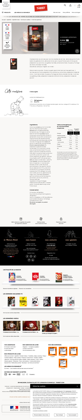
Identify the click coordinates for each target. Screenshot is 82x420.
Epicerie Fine (7, 362)
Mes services (56, 12)
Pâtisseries (15, 361)
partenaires (68, 391)
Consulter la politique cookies (40, 410)
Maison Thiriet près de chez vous (31, 244)
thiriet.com (7, 386)
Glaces (41, 359)
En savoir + (32, 374)
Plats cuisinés (17, 357)
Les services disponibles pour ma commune (19, 386)
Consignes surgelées (34, 346)
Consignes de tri (9, 388)
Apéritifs (9, 19)
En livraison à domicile (9, 346)
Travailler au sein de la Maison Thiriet (71, 244)
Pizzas (44, 356)
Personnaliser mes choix (41, 415)
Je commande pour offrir (29, 350)
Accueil (3, 19)
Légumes (6, 359)
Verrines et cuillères (25, 19)
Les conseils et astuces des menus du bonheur (22, 368)
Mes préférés (66, 12)
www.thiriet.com (58, 391)
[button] (70, 5)
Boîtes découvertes (16, 362)
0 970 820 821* (51, 245)
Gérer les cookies (72, 404)
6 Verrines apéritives (37, 19)
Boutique (24, 362)
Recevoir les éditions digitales (10, 288)
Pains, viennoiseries (24, 361)
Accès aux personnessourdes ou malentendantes (51, 258)
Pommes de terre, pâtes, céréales (18, 359)
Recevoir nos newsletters (25, 288)
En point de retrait (8, 348)
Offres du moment (9, 356)
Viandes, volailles (38, 357)
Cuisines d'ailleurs (8, 357)
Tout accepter (72, 415)
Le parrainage (7, 350)
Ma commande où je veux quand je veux (31, 249)
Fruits (37, 359)
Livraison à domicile (27, 348)
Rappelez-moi (51, 253)
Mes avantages (76, 12)
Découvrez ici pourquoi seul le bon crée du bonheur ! (11, 245)
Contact (22, 388)
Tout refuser (59, 415)
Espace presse (17, 388)
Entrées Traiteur (23, 356)
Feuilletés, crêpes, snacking (35, 356)
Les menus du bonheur (22, 12)
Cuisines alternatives (35, 361)
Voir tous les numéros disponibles (11, 312)
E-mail (51, 255)
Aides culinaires (31, 359)
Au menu (6, 368)
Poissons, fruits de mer (27, 357)
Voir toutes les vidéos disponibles (11, 336)
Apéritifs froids (16, 19)
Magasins (25, 346)
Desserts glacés (8, 361)
